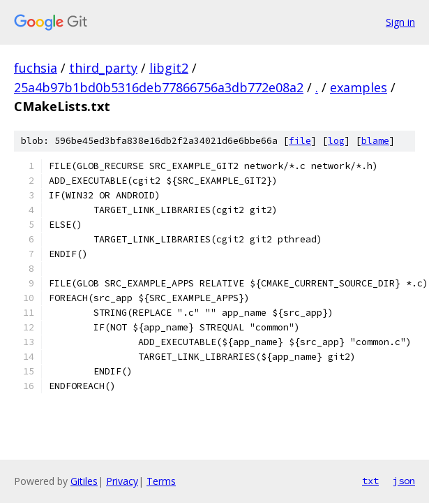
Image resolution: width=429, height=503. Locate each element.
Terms (161, 481)
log (336, 141)
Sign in (400, 22)
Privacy (122, 481)
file (300, 141)
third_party (103, 67)
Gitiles (84, 481)
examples (358, 87)
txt (370, 480)
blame (375, 141)
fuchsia (35, 67)
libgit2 (168, 67)
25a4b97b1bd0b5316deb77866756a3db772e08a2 (158, 87)
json (404, 480)
